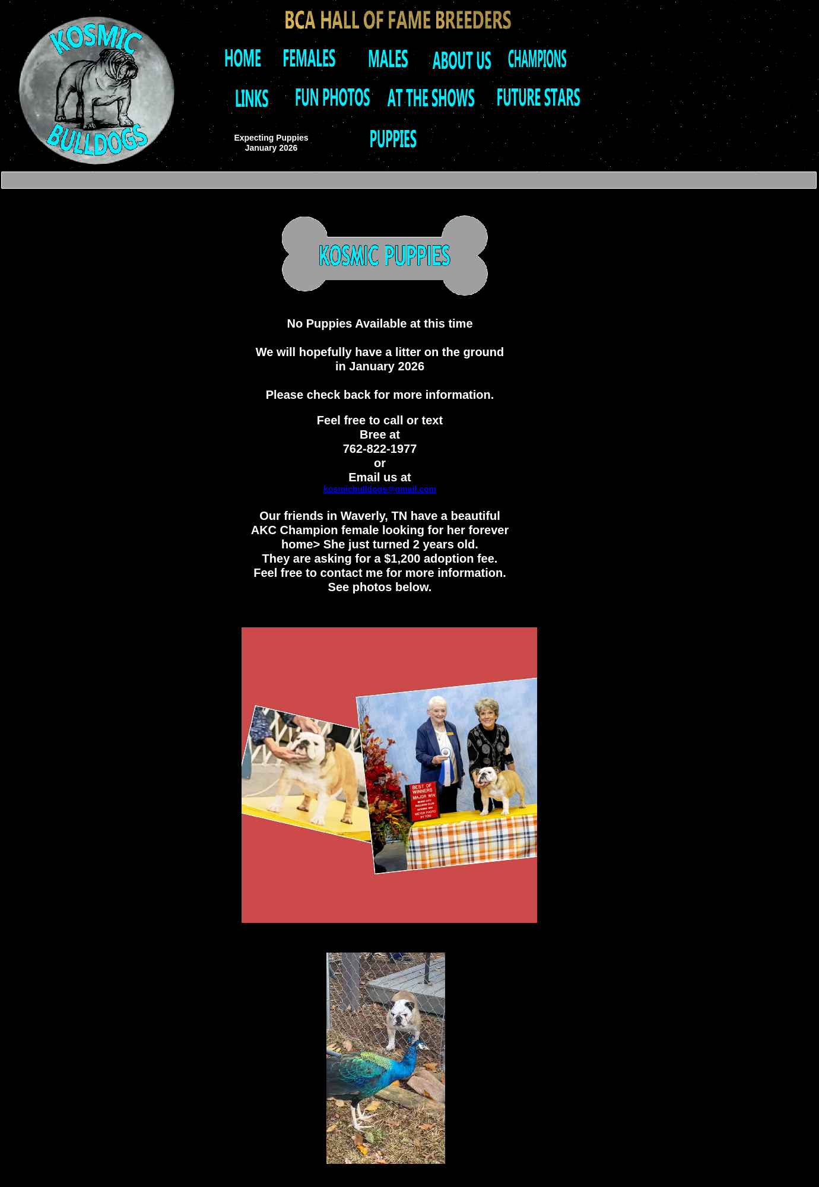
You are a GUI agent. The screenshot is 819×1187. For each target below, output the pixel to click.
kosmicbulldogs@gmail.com (379, 489)
